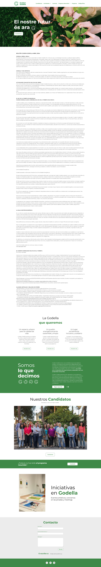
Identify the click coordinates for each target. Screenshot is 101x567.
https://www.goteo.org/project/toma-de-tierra (39, 306)
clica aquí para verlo (21, 246)
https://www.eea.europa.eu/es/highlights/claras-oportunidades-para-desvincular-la (36, 298)
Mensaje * (40, 536)
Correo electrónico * (42, 531)
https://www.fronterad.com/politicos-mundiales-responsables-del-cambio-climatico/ (36, 281)
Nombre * (40, 526)
